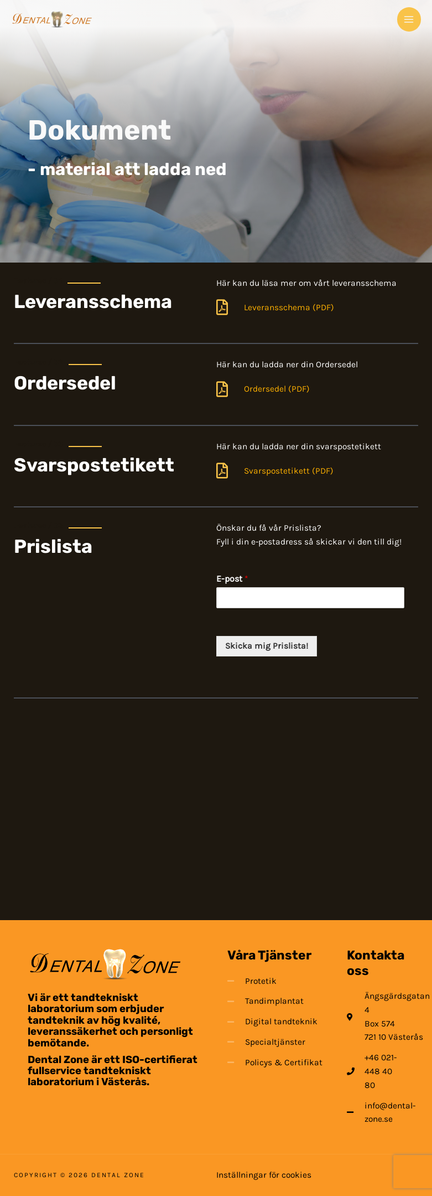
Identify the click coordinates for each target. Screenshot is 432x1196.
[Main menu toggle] (409, 19)
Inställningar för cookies (263, 1175)
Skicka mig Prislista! (266, 646)
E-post (232, 578)
